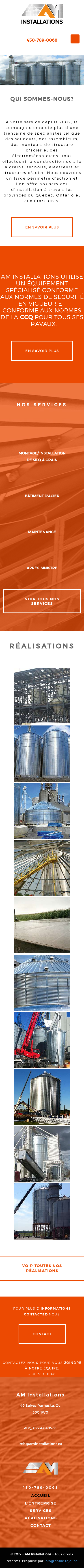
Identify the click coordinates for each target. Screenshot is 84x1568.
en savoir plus (42, 227)
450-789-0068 (42, 40)
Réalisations (41, 1518)
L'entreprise (40, 1503)
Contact (42, 1334)
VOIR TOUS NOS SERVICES (42, 601)
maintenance (42, 532)
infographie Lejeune (61, 1561)
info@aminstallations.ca (40, 1443)
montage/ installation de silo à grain (42, 456)
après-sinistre (42, 568)
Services (41, 1510)
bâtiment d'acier (42, 496)
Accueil (40, 1495)
